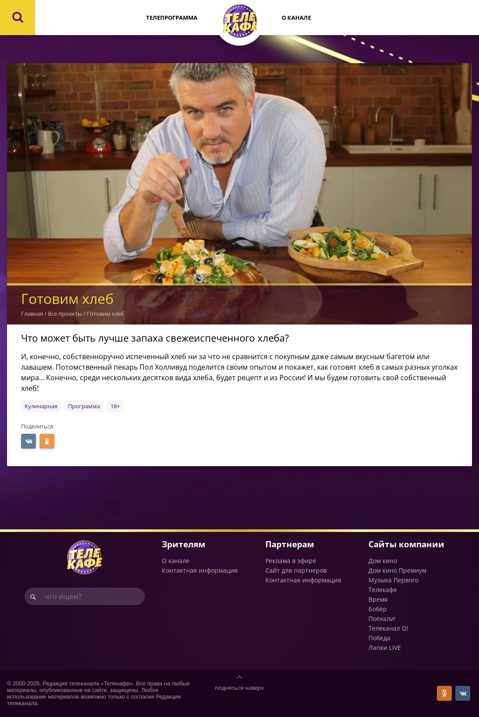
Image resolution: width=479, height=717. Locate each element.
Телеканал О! (388, 628)
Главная (32, 313)
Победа (379, 638)
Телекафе (382, 589)
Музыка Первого (393, 580)
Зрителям (183, 544)
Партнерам (289, 544)
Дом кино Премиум (397, 570)
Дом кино (382, 560)
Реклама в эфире (290, 560)
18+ (115, 406)
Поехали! (382, 618)
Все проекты (65, 313)
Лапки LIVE (384, 647)
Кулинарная (41, 406)
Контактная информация (200, 570)
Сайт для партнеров (296, 570)
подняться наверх (239, 688)
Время (378, 599)
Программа (84, 406)
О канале (296, 17)
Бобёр (377, 609)
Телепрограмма (171, 17)
